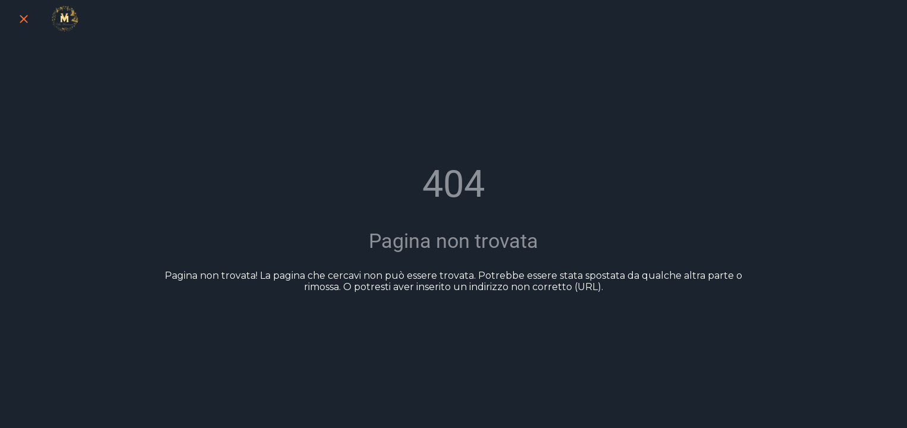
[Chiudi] (24, 19)
